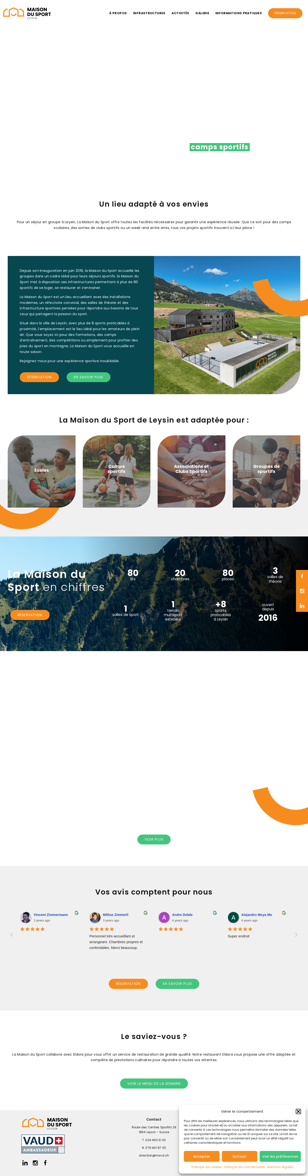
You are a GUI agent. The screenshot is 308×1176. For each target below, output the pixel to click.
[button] (298, 1111)
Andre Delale (182, 915)
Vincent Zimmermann (51, 915)
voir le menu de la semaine (154, 1083)
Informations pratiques (238, 13)
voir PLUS (154, 839)
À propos (118, 13)
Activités (180, 13)
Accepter (201, 1156)
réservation (39, 377)
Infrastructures (149, 13)
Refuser (239, 1156)
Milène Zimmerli (115, 915)
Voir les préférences (280, 1156)
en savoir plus (88, 377)
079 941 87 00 (155, 1148)
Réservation (285, 13)
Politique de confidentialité (244, 1167)
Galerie (202, 13)
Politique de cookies (207, 1167)
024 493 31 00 (155, 1140)
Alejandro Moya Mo (256, 915)
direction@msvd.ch (154, 1155)
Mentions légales (280, 1167)
